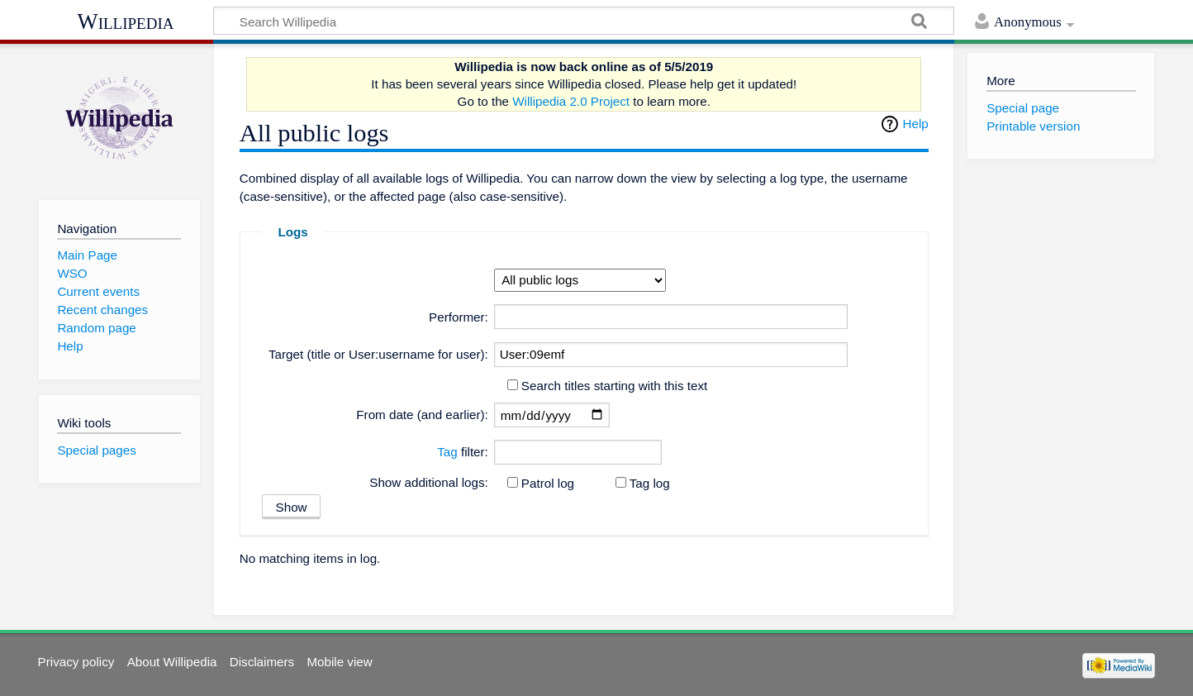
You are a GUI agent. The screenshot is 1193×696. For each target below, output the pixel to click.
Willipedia (126, 21)
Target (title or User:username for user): (378, 354)
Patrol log (547, 483)
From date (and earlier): (422, 415)
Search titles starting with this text (614, 386)
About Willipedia (172, 662)
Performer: (458, 317)
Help (916, 124)
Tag (447, 452)
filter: (462, 452)
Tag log (650, 483)
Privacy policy (76, 662)
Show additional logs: (428, 482)
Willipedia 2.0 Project (571, 101)
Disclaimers (262, 662)
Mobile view (339, 662)
